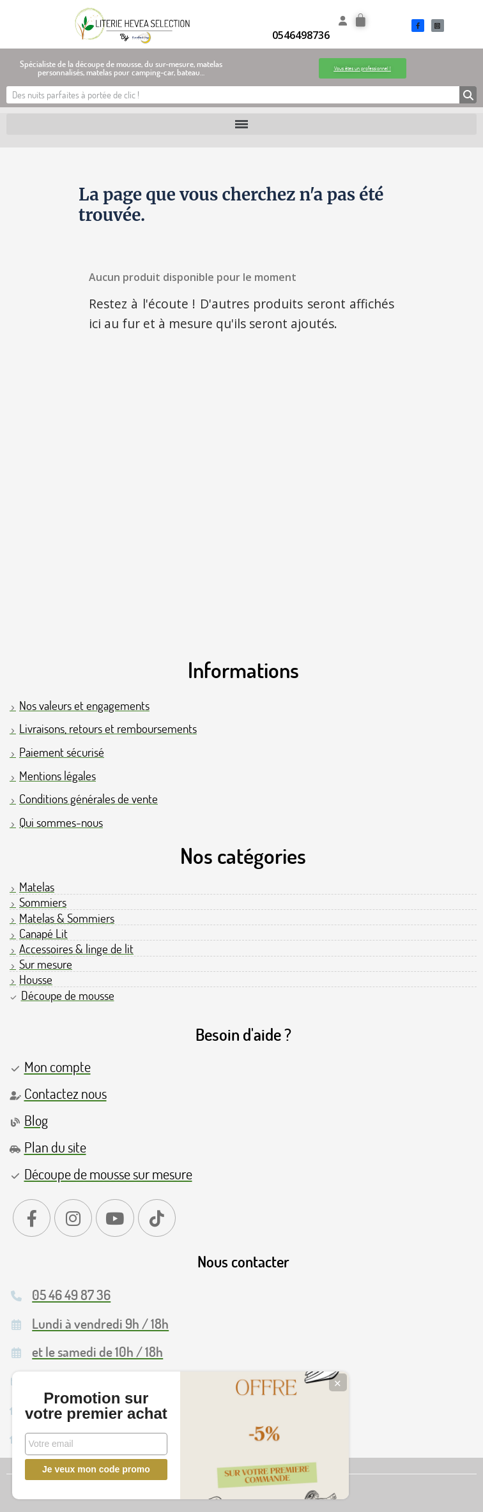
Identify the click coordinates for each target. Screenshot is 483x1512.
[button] (362, 68)
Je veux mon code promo (96, 1469)
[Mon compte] (342, 21)
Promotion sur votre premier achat (95, 1398)
